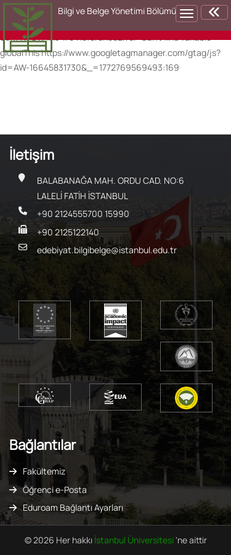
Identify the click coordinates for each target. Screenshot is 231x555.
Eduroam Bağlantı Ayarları (73, 507)
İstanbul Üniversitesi (135, 540)
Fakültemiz (44, 471)
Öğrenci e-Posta (55, 489)
